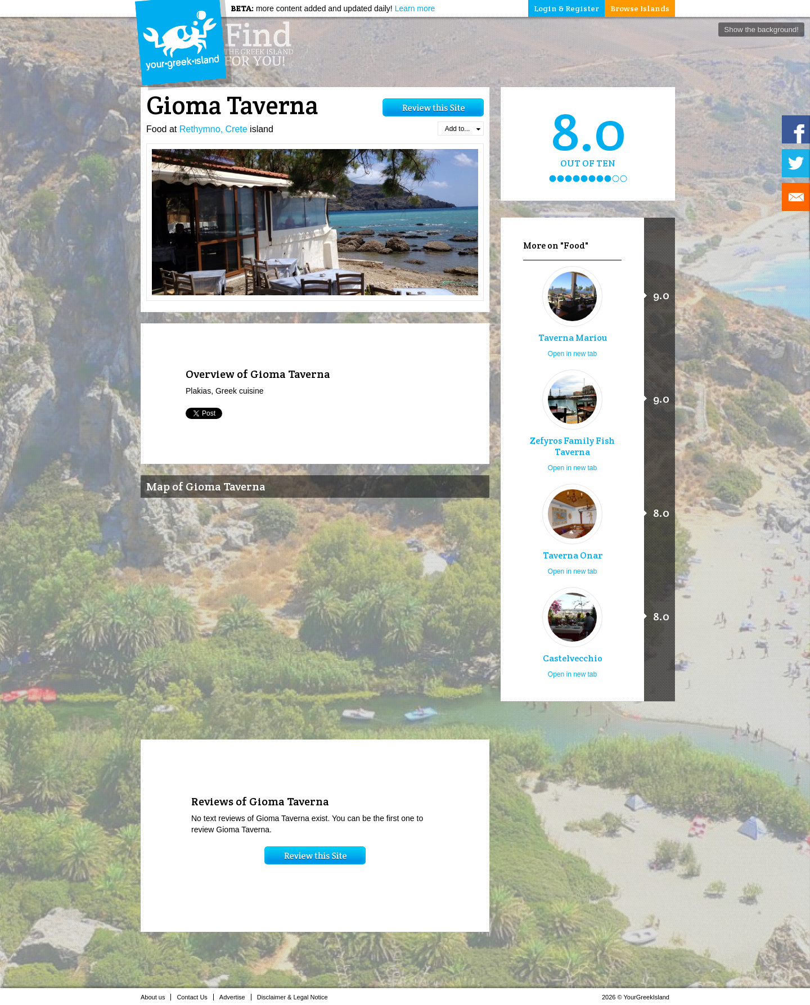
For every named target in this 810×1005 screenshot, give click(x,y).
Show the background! (761, 29)
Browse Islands (639, 8)
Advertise (235, 997)
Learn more (415, 8)
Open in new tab (572, 354)
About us (156, 997)
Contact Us (195, 997)
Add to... (462, 129)
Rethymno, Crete (213, 129)
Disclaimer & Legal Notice (295, 997)
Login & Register (566, 8)
